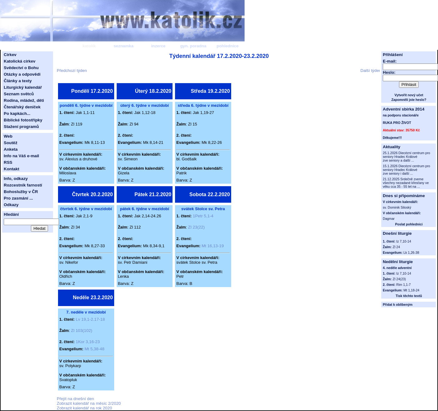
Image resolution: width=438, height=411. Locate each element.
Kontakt (11, 169)
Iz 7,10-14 (403, 273)
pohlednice (227, 46)
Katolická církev (20, 61)
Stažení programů (21, 126)
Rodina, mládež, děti (24, 100)
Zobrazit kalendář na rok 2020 (84, 408)
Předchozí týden (72, 70)
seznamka (124, 46)
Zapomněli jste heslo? (409, 100)
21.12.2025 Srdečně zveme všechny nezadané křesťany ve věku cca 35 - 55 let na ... (406, 182)
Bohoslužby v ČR (21, 191)
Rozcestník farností (23, 185)
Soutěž (10, 142)
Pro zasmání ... (18, 198)
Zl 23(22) (196, 227)
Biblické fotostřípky (23, 120)
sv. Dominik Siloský (397, 207)
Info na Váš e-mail (21, 156)
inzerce (158, 46)
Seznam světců (19, 94)
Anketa (10, 149)
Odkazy (11, 204)
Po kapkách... (17, 113)
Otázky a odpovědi (22, 74)
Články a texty (18, 80)
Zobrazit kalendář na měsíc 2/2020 (89, 403)
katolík (88, 46)
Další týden (370, 70)
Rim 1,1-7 (403, 284)
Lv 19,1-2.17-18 (90, 319)
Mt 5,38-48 (95, 349)
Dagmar (389, 218)
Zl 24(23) (399, 279)
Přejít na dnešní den (75, 398)
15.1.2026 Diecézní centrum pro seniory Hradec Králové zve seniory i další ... (406, 169)
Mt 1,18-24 (411, 290)
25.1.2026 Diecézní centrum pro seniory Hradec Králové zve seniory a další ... (406, 156)
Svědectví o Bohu (21, 67)
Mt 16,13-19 (213, 245)
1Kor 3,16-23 (88, 341)
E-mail (389, 61)
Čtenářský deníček (22, 107)
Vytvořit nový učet (409, 95)
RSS (8, 162)
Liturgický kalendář (23, 87)
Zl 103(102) (81, 330)
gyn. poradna (193, 46)
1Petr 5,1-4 (203, 216)
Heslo (388, 72)
